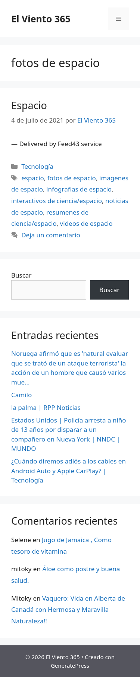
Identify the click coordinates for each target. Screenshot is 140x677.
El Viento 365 (41, 18)
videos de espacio (86, 223)
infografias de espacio (79, 189)
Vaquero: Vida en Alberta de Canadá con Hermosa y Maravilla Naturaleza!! (68, 609)
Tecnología (37, 166)
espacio (32, 178)
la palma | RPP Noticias (46, 407)
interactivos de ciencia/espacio (56, 200)
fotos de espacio (71, 178)
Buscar (21, 275)
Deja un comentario (50, 235)
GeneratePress (70, 665)
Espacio (29, 105)
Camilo (21, 394)
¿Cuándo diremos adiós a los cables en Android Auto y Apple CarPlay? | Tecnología (68, 470)
